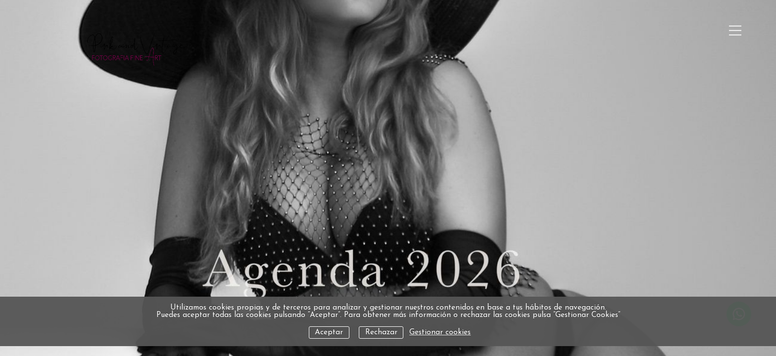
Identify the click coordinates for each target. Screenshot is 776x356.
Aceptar (329, 332)
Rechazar (381, 332)
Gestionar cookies (440, 332)
